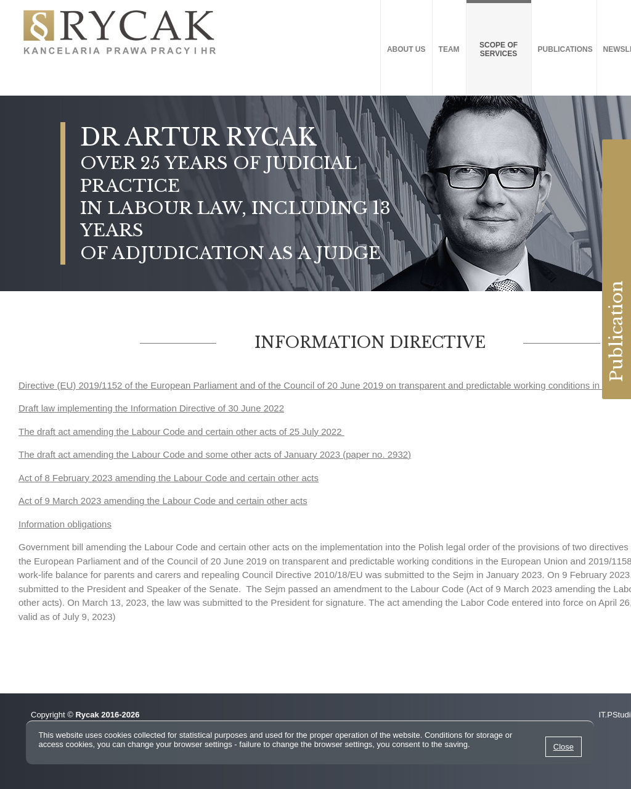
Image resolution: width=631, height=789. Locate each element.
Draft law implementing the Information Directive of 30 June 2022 (151, 408)
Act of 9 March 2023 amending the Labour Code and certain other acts (162, 500)
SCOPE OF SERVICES (498, 49)
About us (406, 49)
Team (449, 49)
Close (563, 746)
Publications (565, 49)
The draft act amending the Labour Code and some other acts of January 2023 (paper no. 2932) (214, 454)
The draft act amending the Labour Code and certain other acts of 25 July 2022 (181, 431)
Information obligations (65, 524)
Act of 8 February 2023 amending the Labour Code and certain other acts (168, 478)
